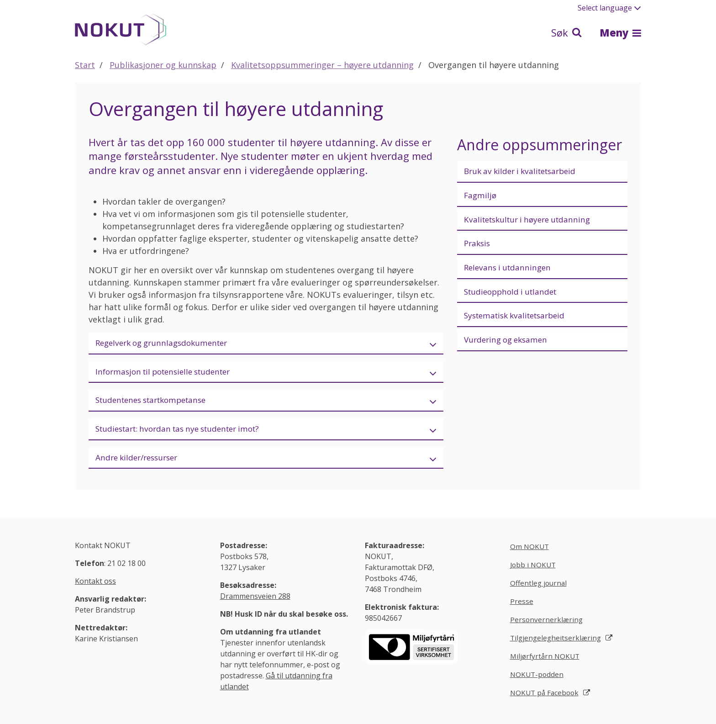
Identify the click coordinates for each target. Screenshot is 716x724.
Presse (521, 605)
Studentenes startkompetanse (155, 401)
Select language (609, 8)
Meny (620, 32)
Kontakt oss (95, 584)
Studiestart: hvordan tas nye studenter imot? (184, 430)
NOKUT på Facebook (546, 698)
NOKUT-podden (537, 680)
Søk (566, 32)
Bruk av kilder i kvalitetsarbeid (524, 171)
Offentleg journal (539, 586)
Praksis (478, 245)
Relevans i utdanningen (509, 269)
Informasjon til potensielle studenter (168, 372)
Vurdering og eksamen (508, 343)
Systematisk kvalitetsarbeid (519, 319)
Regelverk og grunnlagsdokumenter (166, 343)
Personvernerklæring (547, 624)
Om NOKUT (530, 549)
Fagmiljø (481, 195)
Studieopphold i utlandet (513, 294)
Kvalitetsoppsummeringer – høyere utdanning (322, 64)
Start (85, 64)
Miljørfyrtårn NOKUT (546, 661)
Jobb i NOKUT (534, 568)
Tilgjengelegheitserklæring (557, 642)
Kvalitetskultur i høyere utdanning (531, 220)
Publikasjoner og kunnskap (163, 64)
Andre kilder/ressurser (139, 459)
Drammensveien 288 (255, 599)
